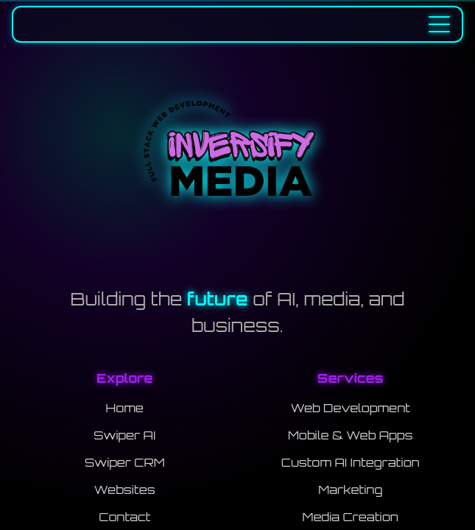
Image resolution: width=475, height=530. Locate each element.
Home (125, 407)
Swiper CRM (125, 462)
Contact (124, 516)
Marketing (350, 489)
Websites (124, 489)
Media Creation (350, 516)
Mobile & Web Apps (350, 435)
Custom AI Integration (350, 462)
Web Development (350, 407)
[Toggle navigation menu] (439, 24)
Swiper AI (124, 435)
